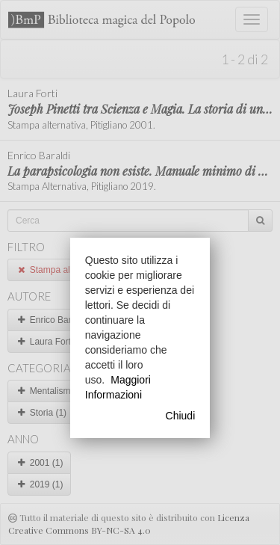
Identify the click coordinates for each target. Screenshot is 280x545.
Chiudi (181, 416)
